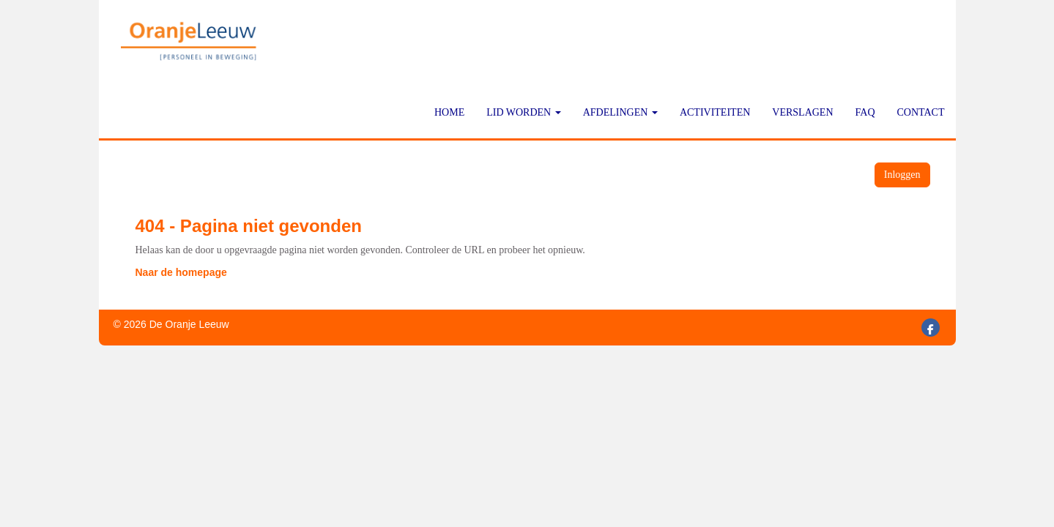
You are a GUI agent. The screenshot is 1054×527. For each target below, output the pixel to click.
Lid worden (523, 112)
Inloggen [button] (902, 174)
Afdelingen (620, 112)
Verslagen (802, 112)
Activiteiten (715, 112)
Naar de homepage (181, 272)
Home (449, 112)
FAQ (865, 112)
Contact (921, 112)
